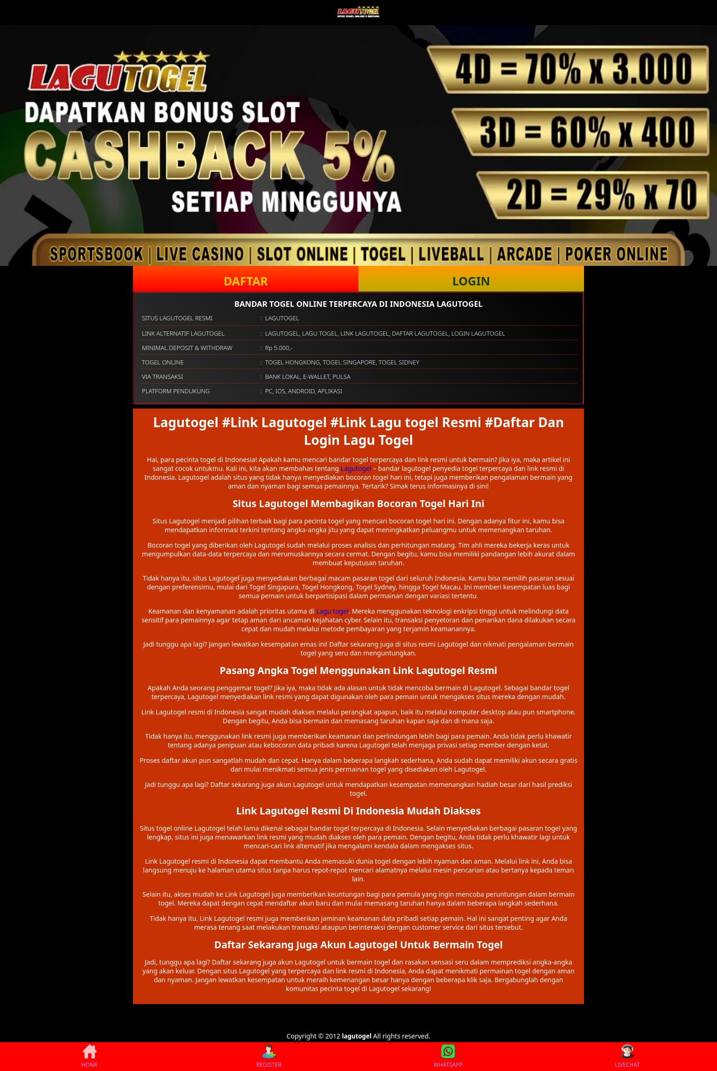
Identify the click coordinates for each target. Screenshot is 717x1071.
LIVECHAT (627, 1057)
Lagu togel (332, 611)
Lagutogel (356, 468)
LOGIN (471, 281)
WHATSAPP (448, 1057)
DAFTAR (246, 281)
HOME (89, 1057)
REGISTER (268, 1057)
